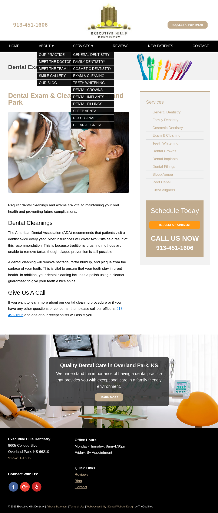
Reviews (121, 46)
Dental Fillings (163, 167)
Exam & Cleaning (166, 135)
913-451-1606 (30, 25)
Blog (78, 481)
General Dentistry (166, 112)
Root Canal (161, 182)
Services (81, 46)
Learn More (109, 397)
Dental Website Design (121, 506)
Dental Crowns (164, 151)
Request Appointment (187, 24)
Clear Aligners (163, 190)
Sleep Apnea (162, 174)
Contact (201, 46)
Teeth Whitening (165, 143)
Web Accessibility (96, 506)
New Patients (160, 46)
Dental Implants (165, 159)
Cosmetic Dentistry (167, 128)
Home (14, 46)
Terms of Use (77, 506)
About (45, 46)
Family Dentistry (165, 120)
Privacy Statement (57, 506)
